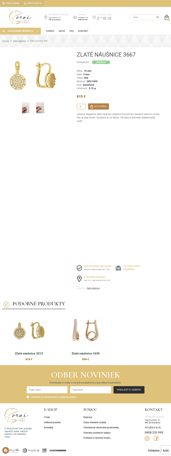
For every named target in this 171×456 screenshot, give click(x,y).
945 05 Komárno (55, 20)
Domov (5, 41)
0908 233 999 (82, 20)
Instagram (147, 438)
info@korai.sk (83, 18)
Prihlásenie (154, 450)
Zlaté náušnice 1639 (85, 353)
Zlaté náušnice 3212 (29, 353)
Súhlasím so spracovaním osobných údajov (53, 396)
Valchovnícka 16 (54, 18)
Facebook (156, 438)
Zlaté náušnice (19, 41)
